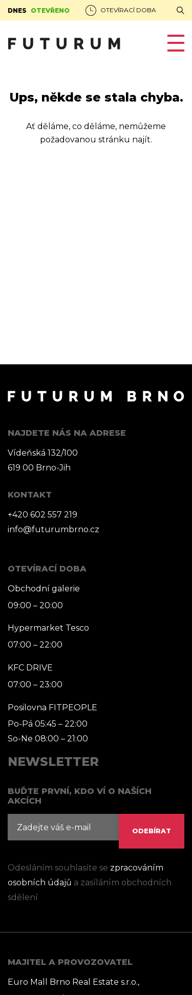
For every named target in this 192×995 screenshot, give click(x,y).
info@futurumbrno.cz (53, 529)
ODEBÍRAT (151, 831)
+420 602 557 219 (42, 514)
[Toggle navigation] (171, 43)
